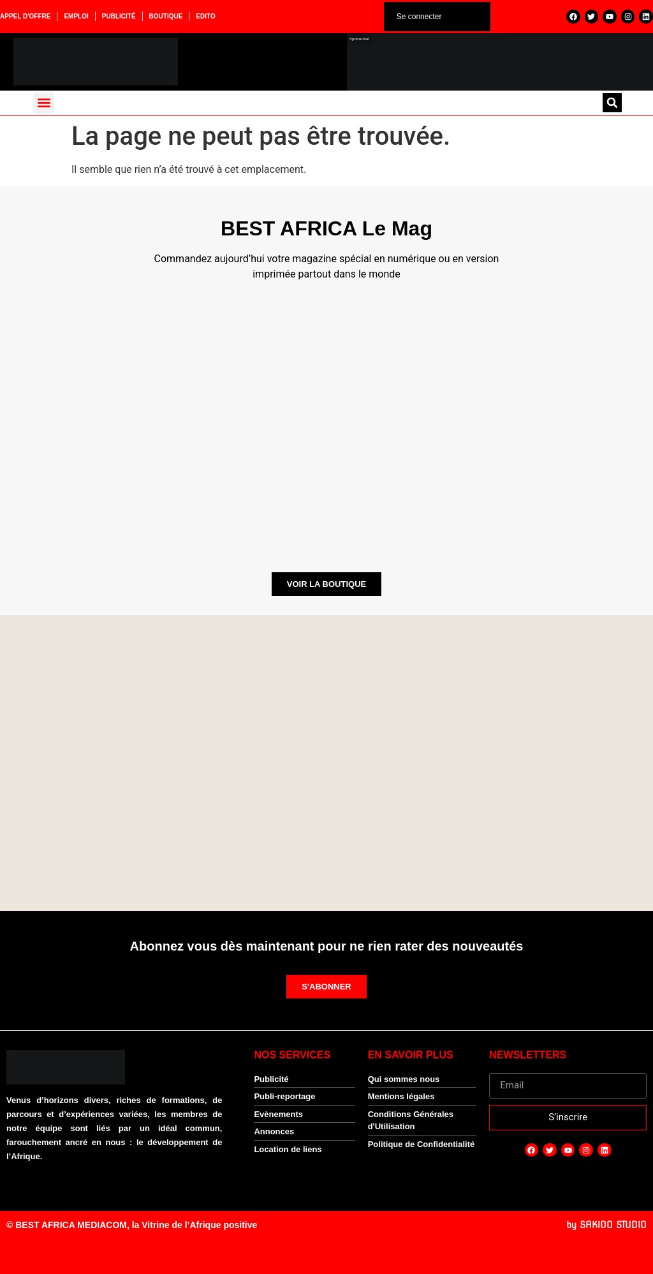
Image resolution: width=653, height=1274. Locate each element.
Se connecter (419, 16)
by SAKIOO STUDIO (606, 1225)
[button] (43, 103)
